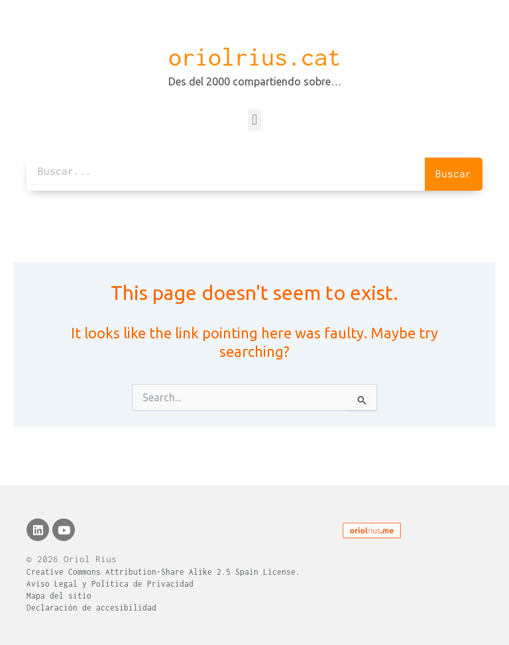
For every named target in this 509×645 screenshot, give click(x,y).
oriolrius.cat (254, 57)
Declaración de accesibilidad (91, 607)
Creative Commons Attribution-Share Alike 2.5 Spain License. (163, 572)
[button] (254, 120)
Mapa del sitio (59, 595)
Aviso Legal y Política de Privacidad (110, 583)
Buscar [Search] (453, 173)
